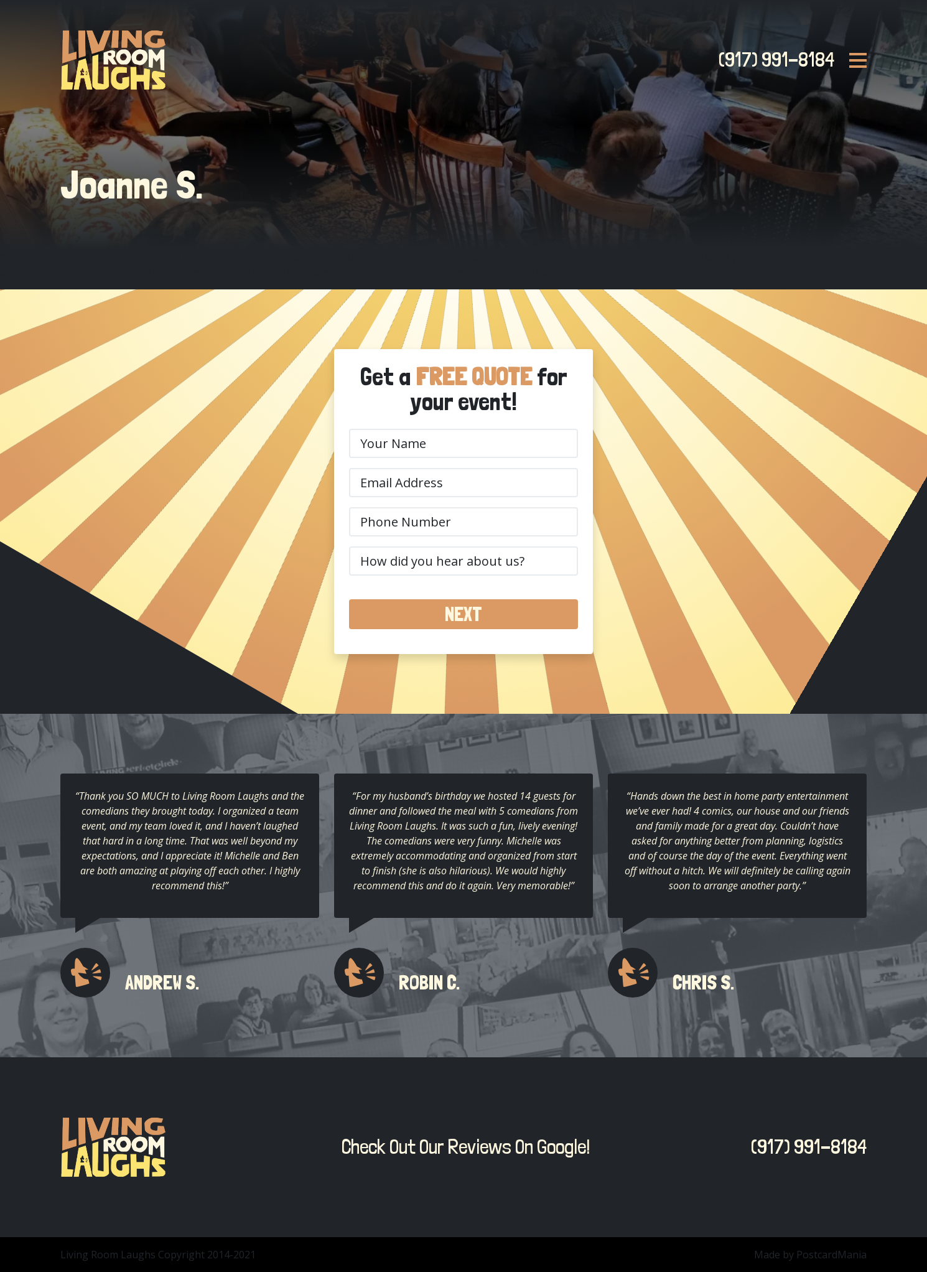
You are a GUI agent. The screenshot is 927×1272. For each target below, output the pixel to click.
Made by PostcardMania (810, 1254)
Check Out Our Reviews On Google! (462, 1147)
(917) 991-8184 (772, 60)
